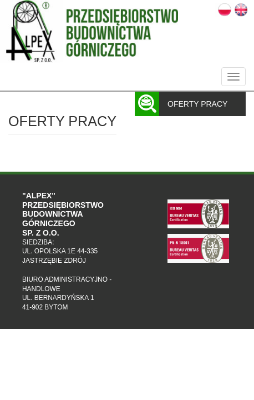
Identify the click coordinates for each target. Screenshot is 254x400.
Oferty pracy (197, 103)
